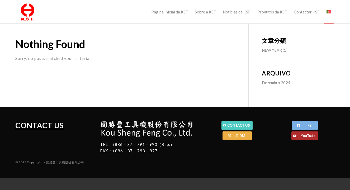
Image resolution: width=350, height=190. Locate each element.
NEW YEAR (272, 50)
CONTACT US (39, 125)
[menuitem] (169, 11)
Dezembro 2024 (276, 82)
